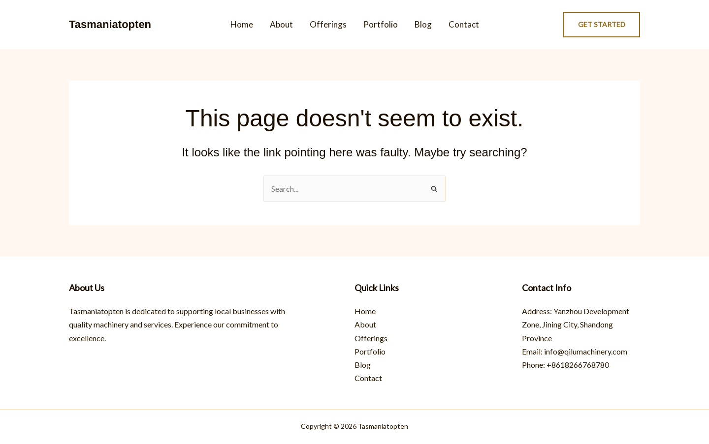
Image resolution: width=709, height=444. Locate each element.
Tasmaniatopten (110, 24)
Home (241, 24)
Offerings (328, 24)
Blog (423, 24)
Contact (464, 24)
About (281, 24)
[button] (601, 24)
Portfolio (380, 24)
